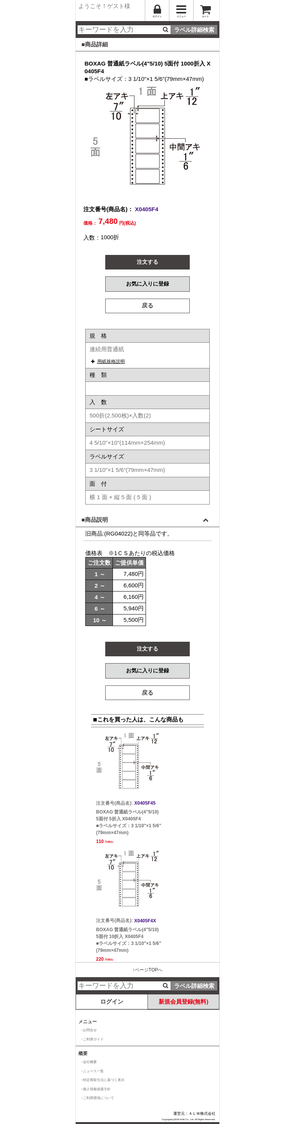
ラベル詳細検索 (194, 29)
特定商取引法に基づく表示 (103, 1080)
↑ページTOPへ (147, 970)
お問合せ (90, 1030)
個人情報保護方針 (97, 1089)
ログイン (111, 1001)
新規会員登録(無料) (184, 1001)
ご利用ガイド (93, 1039)
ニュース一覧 (93, 1071)
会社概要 (90, 1062)
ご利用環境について (98, 1098)
